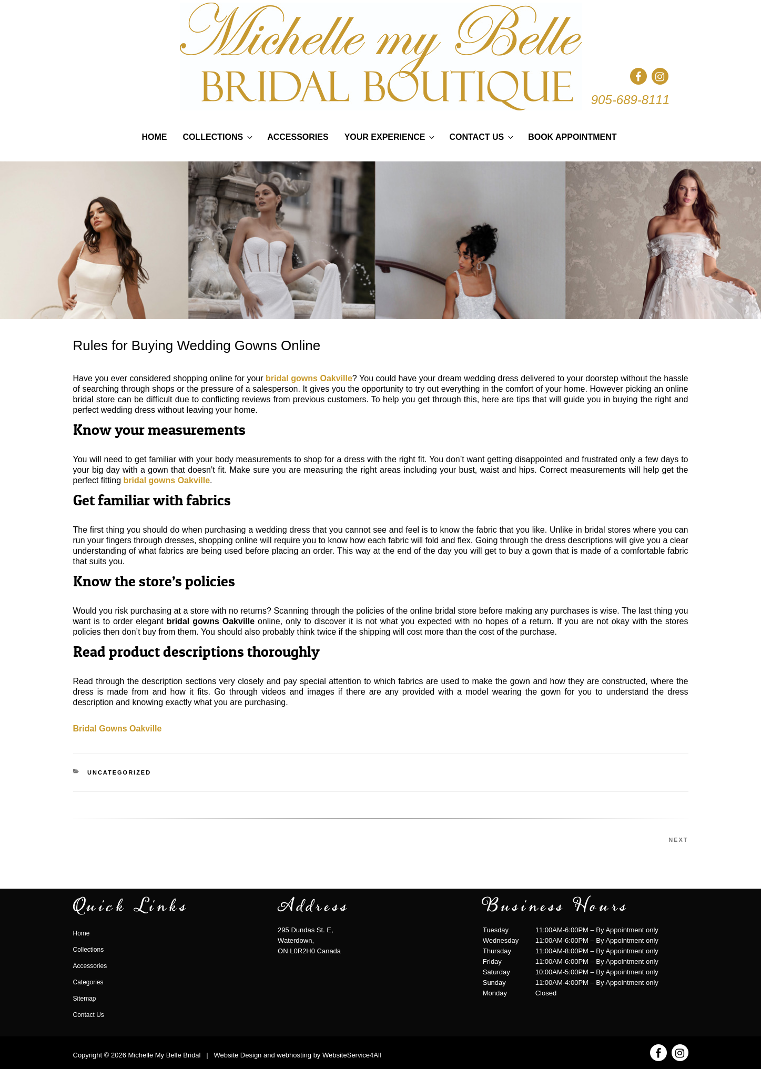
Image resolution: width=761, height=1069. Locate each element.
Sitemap (84, 998)
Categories (88, 982)
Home (154, 137)
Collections (219, 137)
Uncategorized (119, 772)
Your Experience (390, 137)
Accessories (297, 137)
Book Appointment (572, 137)
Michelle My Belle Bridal (164, 1055)
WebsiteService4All (351, 1055)
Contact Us (482, 137)
